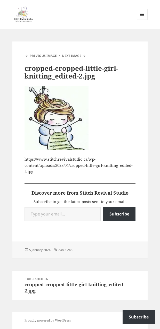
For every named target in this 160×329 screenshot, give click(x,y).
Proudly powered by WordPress (48, 320)
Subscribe (119, 214)
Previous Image (43, 56)
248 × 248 (65, 250)
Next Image (71, 56)
